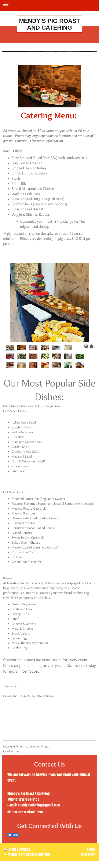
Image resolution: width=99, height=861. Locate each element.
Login (91, 849)
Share (13, 835)
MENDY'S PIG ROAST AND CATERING (49, 24)
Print (10, 849)
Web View (88, 854)
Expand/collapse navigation (49, 5)
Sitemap (24, 849)
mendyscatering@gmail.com (39, 805)
